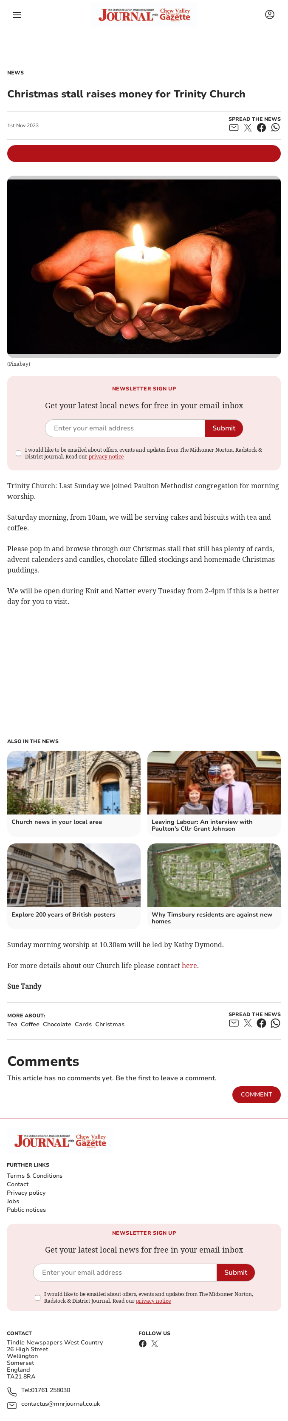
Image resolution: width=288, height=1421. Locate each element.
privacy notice (106, 456)
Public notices (26, 1210)
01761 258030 (50, 1390)
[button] (17, 15)
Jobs (13, 1201)
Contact (17, 1184)
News (15, 72)
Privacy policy (26, 1193)
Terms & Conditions (34, 1176)
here (188, 965)
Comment (256, 1095)
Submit (223, 428)
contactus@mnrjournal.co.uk (60, 1404)
